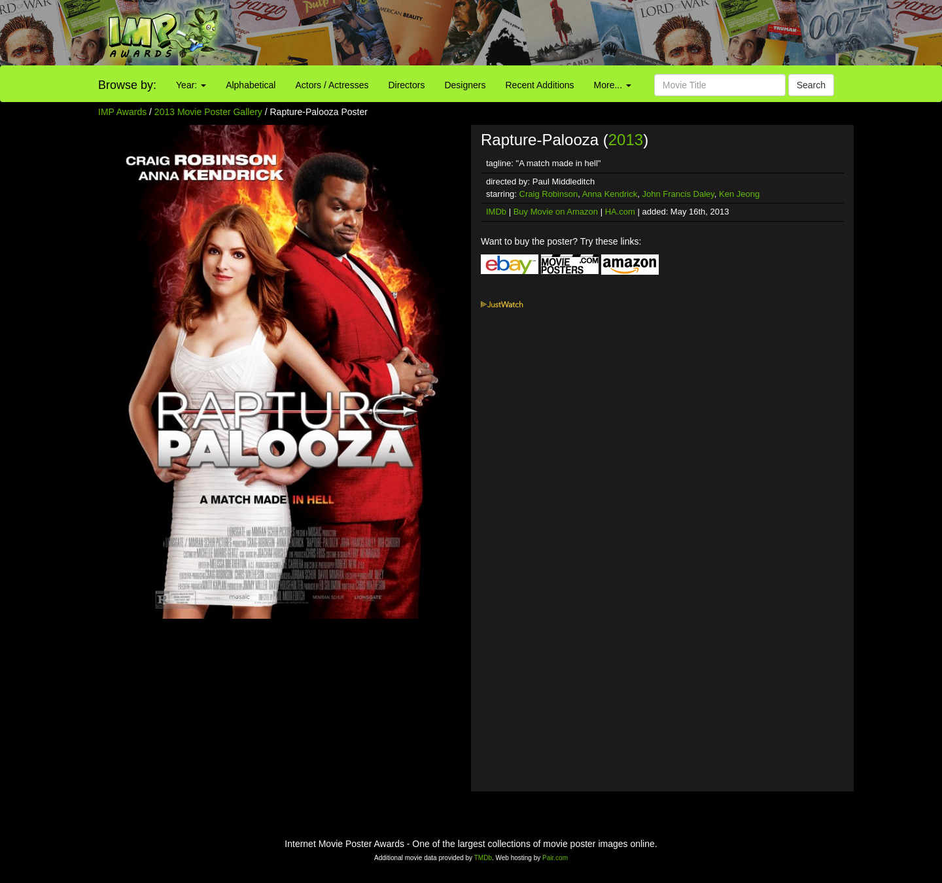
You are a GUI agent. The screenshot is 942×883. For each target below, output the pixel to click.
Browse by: (127, 85)
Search (811, 85)
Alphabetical (250, 85)
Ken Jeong (739, 194)
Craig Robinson (548, 194)
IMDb (496, 211)
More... (612, 85)
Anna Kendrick (610, 194)
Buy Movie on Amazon (556, 211)
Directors (406, 85)
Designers (464, 85)
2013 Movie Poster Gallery (208, 112)
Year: (191, 85)
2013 (625, 139)
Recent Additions (540, 85)
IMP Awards (122, 112)
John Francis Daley (678, 194)
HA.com (620, 211)
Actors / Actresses (331, 85)
